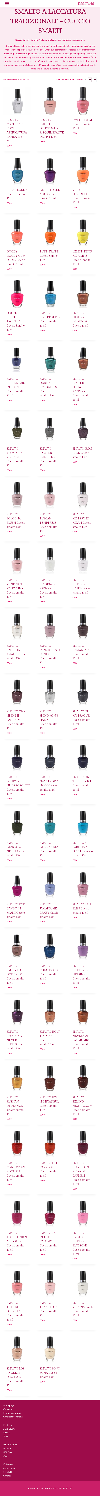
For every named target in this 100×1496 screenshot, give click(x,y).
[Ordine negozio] (70, 80)
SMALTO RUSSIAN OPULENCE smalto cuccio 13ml (15, 1106)
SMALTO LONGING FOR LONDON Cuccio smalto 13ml (50, 654)
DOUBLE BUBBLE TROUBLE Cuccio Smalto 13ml (16, 321)
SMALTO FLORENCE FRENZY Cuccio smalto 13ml (48, 588)
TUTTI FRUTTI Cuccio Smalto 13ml (49, 256)
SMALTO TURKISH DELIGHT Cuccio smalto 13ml (15, 1311)
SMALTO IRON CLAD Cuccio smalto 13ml (82, 453)
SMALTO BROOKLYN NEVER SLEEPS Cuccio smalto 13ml (16, 1040)
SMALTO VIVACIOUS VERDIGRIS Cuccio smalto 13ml (15, 457)
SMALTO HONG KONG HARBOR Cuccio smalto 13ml (49, 720)
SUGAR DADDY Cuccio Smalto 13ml (17, 194)
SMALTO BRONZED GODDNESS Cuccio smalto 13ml (15, 974)
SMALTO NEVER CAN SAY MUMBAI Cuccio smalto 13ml (81, 1040)
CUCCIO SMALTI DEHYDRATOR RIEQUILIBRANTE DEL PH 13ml (52, 128)
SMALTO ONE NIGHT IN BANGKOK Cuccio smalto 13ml (16, 720)
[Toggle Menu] (6, 3)
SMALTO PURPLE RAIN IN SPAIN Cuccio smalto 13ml (16, 387)
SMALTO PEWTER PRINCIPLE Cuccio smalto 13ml (48, 457)
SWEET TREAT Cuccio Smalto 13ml (83, 124)
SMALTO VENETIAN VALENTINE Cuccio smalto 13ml (15, 588)
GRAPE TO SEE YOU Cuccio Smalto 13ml (50, 194)
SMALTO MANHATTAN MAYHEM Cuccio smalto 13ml (16, 1172)
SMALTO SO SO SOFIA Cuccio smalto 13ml (50, 1373)
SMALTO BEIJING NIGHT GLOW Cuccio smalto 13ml (82, 1106)
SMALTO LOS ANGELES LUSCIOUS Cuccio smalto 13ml (15, 1377)
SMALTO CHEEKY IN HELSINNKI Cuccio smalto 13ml (81, 974)
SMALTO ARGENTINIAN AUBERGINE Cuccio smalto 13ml (17, 1241)
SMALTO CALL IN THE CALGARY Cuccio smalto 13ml (49, 1241)
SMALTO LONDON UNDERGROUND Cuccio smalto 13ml (18, 786)
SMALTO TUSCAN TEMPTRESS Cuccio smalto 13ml (48, 523)
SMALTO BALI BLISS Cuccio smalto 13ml (82, 908)
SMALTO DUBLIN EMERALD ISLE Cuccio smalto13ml (50, 387)
